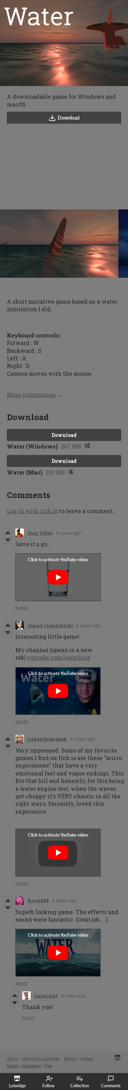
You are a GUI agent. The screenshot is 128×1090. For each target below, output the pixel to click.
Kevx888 (38, 900)
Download (64, 118)
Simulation (32, 1065)
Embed (87, 1058)
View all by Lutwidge (41, 1058)
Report (70, 1058)
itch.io (12, 1058)
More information (34, 394)
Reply (21, 608)
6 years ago (68, 533)
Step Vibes (40, 533)
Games (13, 1065)
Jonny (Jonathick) (50, 625)
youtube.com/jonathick (58, 657)
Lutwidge (46, 996)
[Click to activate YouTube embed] (58, 577)
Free (48, 1065)
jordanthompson (47, 739)
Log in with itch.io (32, 510)
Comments (110, 1081)
